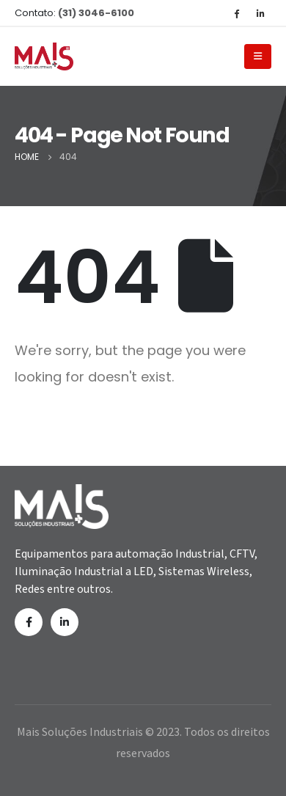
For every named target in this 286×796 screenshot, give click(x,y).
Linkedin (64, 622)
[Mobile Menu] (257, 56)
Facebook (29, 622)
